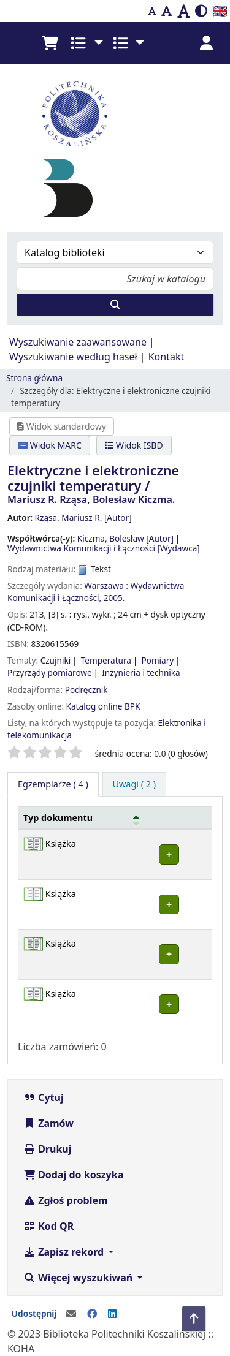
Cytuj (43, 1097)
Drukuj (47, 1149)
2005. (114, 598)
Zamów (48, 1123)
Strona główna (34, 378)
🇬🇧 (220, 10)
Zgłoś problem (65, 1200)
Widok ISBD (134, 445)
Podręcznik (86, 689)
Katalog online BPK (103, 706)
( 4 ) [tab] (53, 784)
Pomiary (157, 660)
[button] (50, 43)
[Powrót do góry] (193, 1318)
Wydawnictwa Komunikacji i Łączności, (95, 592)
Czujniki (55, 660)
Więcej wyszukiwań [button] (79, 1277)
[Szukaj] (115, 305)
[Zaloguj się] (206, 43)
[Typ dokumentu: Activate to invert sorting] (81, 818)
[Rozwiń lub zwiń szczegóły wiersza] (178, 854)
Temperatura (106, 660)
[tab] (134, 784)
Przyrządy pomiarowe (49, 672)
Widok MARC (50, 445)
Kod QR (48, 1226)
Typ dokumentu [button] (58, 818)
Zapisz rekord (64, 1252)
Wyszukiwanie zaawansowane (78, 342)
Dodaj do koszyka (73, 1174)
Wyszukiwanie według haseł (73, 356)
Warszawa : (106, 585)
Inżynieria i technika (141, 672)
